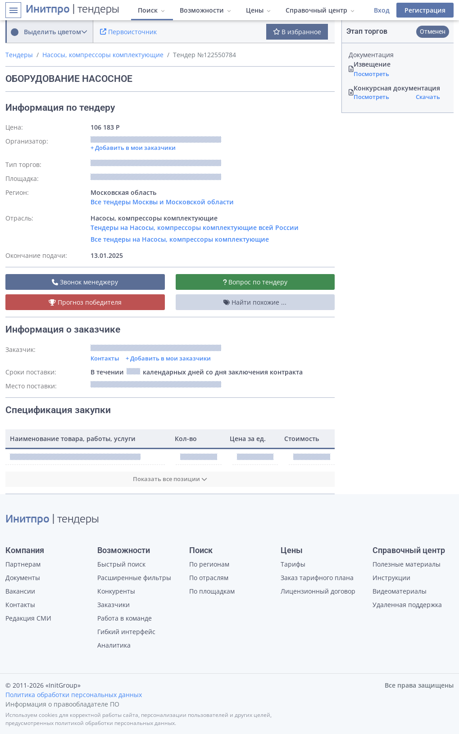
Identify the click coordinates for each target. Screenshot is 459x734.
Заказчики (113, 604)
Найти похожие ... (254, 302)
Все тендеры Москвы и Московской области (162, 202)
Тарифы (293, 564)
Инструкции (391, 577)
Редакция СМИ (28, 618)
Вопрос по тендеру (255, 282)
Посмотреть (371, 74)
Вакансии (20, 591)
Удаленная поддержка (407, 604)
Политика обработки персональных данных (73, 694)
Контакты (105, 358)
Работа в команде (124, 618)
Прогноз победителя (85, 302)
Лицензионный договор (318, 591)
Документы (22, 577)
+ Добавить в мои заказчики (168, 358)
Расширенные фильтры (134, 577)
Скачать (428, 97)
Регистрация (424, 10)
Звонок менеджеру (85, 282)
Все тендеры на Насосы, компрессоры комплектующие (180, 239)
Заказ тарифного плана (317, 577)
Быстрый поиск (121, 564)
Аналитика (114, 645)
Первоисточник (128, 31)
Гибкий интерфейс (126, 631)
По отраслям (208, 577)
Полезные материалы (407, 564)
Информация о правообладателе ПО (62, 704)
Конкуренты (116, 591)
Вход (382, 10)
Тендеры (19, 54)
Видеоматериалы (400, 591)
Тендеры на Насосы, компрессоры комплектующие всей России (195, 227)
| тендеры (72, 10)
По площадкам (212, 591)
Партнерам (23, 564)
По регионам (209, 564)
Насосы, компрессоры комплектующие (103, 54)
